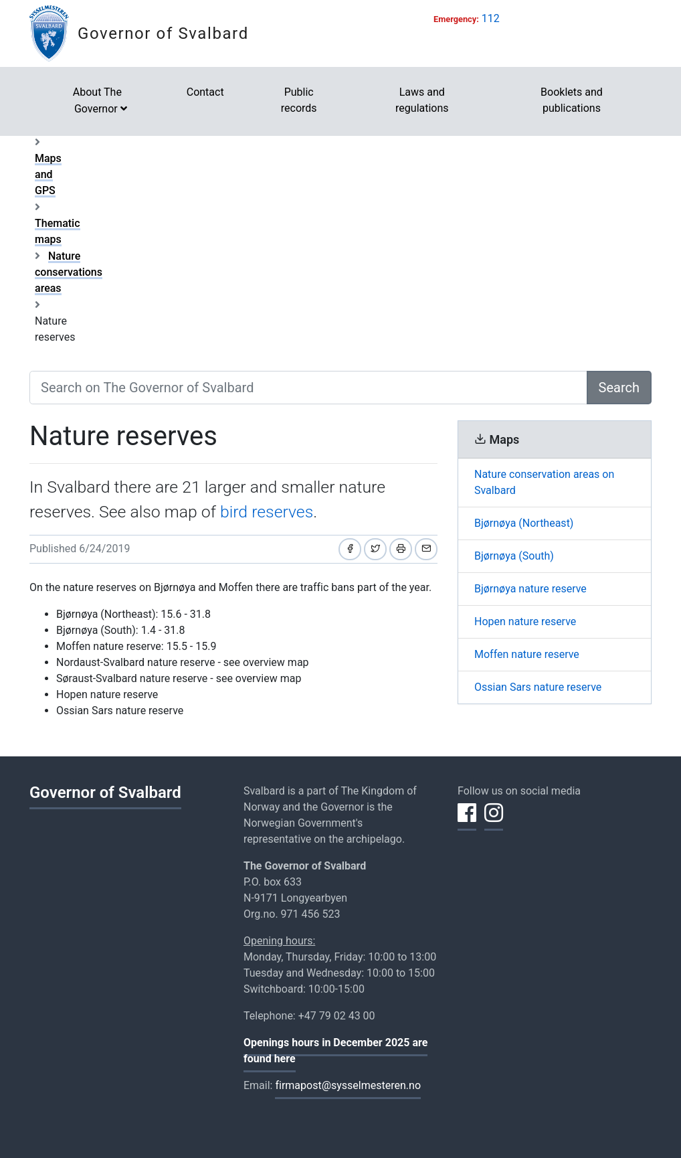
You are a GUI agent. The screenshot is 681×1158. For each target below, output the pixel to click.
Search (619, 388)
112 (491, 18)
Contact (205, 92)
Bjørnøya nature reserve (530, 588)
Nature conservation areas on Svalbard (544, 482)
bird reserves (266, 511)
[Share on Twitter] (375, 549)
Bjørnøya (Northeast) (523, 523)
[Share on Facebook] (349, 549)
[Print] (400, 549)
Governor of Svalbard (163, 33)
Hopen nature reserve (525, 621)
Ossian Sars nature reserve (537, 687)
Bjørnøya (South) (514, 556)
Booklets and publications (572, 100)
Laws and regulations (422, 100)
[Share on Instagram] (493, 821)
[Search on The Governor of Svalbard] (308, 387)
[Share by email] (426, 549)
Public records (299, 100)
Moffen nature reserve (526, 654)
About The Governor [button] (97, 100)
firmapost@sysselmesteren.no (348, 1085)
